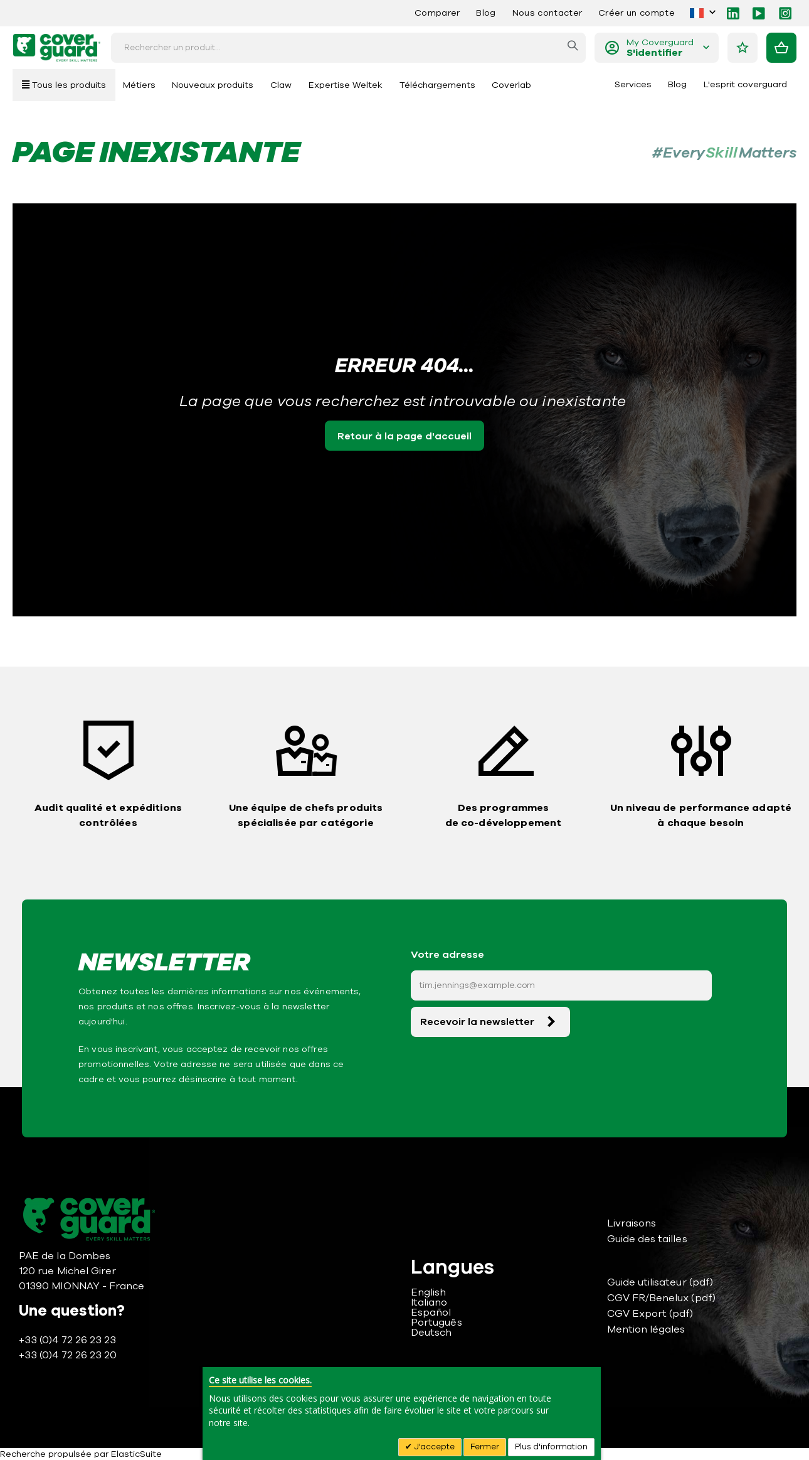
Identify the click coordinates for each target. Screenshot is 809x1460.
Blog (485, 13)
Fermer (484, 1446)
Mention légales (646, 1329)
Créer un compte (636, 13)
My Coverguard (660, 48)
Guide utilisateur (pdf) (660, 1282)
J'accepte (433, 1446)
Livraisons (632, 1223)
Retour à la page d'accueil (404, 436)
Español (431, 1312)
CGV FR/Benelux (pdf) (661, 1298)
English (428, 1292)
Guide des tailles (647, 1239)
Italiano (429, 1302)
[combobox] (348, 48)
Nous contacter (547, 13)
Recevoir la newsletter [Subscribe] (477, 1022)
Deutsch (431, 1332)
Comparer (437, 13)
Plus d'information (551, 1446)
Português (436, 1322)
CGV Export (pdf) (650, 1314)
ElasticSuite (136, 1454)
